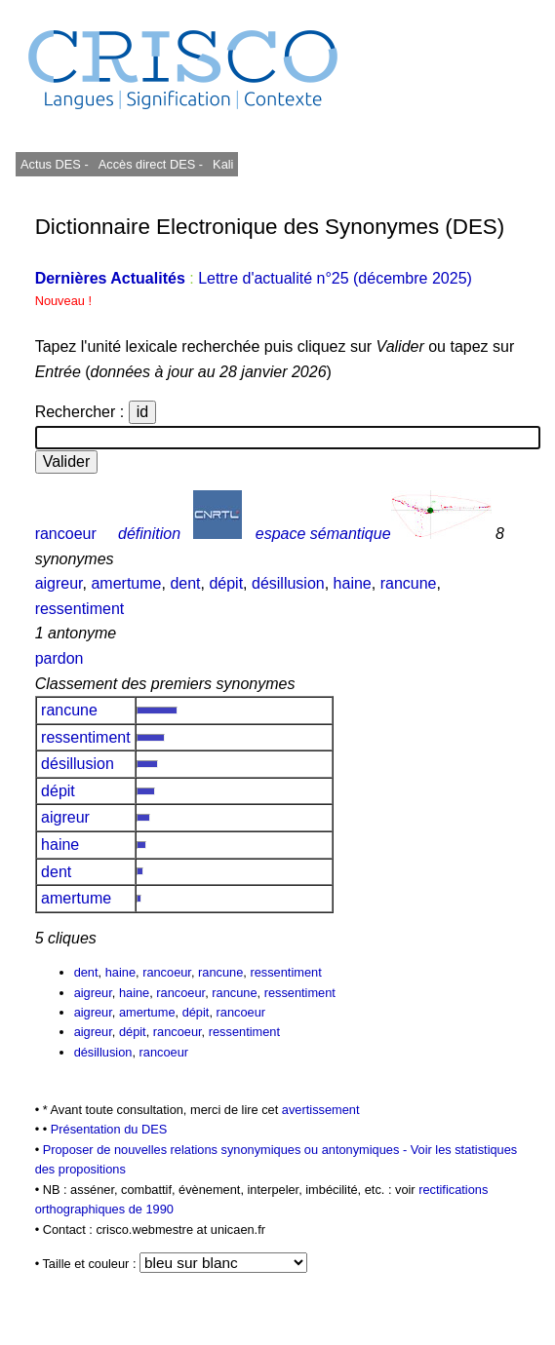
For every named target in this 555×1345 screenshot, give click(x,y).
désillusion (288, 583)
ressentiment (80, 608)
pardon (59, 658)
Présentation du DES (109, 1129)
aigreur (59, 583)
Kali (223, 164)
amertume (126, 583)
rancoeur (66, 533)
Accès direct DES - (151, 164)
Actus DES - (54, 164)
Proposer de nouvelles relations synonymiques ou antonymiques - (227, 1149)
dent (185, 583)
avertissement (321, 1109)
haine (353, 583)
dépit (226, 583)
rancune (408, 583)
